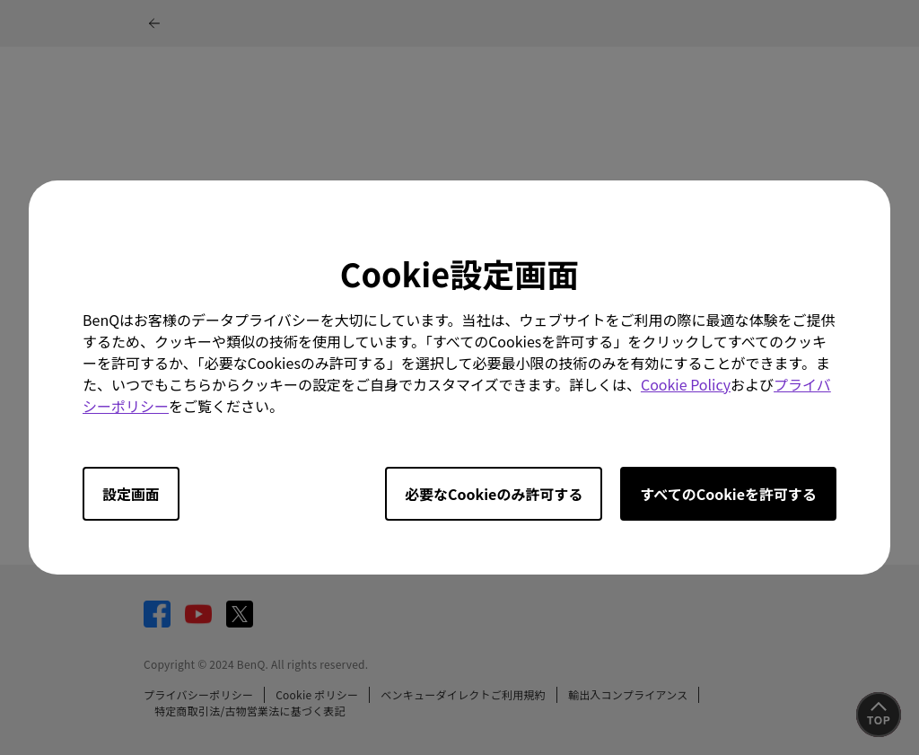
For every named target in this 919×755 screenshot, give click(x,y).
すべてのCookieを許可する (728, 494)
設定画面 (131, 494)
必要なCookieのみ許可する (493, 494)
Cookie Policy (686, 384)
